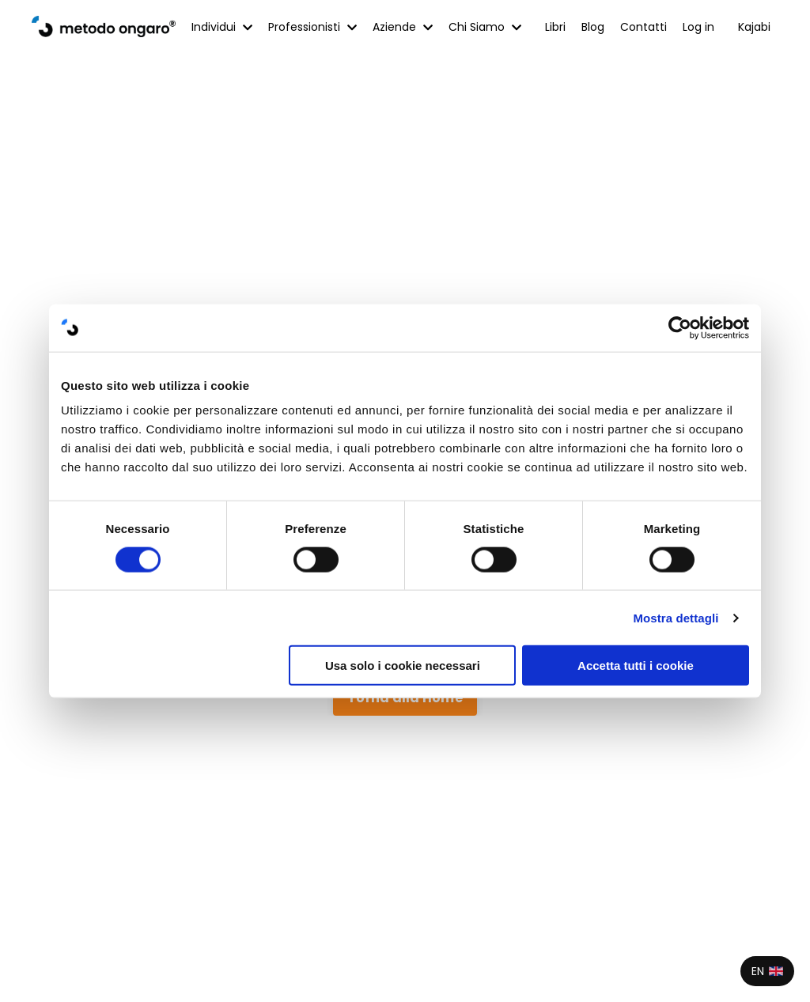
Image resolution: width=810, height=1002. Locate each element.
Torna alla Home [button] (405, 698)
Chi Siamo (485, 27)
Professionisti (312, 27)
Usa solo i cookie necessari (402, 665)
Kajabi (754, 27)
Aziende (403, 27)
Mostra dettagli (675, 617)
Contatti (643, 27)
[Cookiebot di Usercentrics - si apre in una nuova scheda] (680, 327)
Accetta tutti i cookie (635, 665)
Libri (555, 27)
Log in (698, 27)
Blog (592, 27)
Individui (221, 27)
